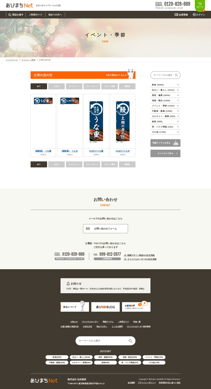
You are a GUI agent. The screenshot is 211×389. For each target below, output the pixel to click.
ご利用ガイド (123, 322)
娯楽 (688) (157, 121)
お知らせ (74, 322)
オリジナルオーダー (90, 322)
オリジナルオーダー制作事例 (138, 326)
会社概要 (131, 383)
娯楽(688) (105, 363)
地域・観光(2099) (130, 357)
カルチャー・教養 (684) (163, 116)
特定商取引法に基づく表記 (169, 383)
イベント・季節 (28, 60)
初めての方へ (102, 326)
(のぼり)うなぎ (123, 151)
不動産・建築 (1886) (162, 111)
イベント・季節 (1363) (163, 106)
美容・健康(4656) (105, 357)
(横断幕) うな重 (43, 151)
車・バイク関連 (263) (162, 127)
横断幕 (127, 86)
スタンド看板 (109, 86)
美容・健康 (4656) (161, 95)
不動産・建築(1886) (57, 363)
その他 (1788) (159, 132)
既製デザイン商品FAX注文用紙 (141, 255)
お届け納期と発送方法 (70, 326)
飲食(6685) (57, 357)
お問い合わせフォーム (101, 228)
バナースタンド (92, 86)
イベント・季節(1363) (154, 357)
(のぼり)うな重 (96, 151)
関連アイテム (108, 322)
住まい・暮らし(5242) (81, 357)
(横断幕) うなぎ (70, 151)
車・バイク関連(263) (129, 363)
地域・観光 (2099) (161, 100)
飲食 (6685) (158, 85)
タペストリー (74, 86)
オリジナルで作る (167, 153)
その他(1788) (154, 363)
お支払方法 (87, 326)
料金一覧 (137, 322)
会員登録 (183, 14)
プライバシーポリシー (147, 383)
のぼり (56, 86)
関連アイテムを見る (161, 143)
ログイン (200, 14)
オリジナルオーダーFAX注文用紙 (141, 259)
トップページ (12, 60)
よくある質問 (117, 326)
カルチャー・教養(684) (81, 363)
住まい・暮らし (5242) (163, 90)
